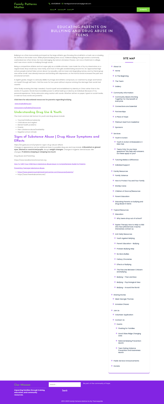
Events (69, 9)
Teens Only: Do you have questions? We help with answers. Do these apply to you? (130, 151)
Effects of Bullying (124, 264)
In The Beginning (122, 76)
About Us (117, 66)
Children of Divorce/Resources (127, 191)
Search (64, 390)
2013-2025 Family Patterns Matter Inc (75, 401)
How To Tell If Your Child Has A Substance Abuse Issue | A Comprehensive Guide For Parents (49, 164)
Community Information (123, 93)
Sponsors (119, 127)
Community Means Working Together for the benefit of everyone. (126, 99)
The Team (119, 81)
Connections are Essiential (126, 106)
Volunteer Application (124, 315)
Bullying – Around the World (128, 287)
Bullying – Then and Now (126, 277)
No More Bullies (123, 254)
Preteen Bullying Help (125, 249)
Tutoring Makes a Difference (126, 160)
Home (117, 71)
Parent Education (122, 196)
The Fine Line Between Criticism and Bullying (130, 270)
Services (61, 9)
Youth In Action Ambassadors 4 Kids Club (129, 143)
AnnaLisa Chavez (122, 304)
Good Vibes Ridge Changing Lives (129, 334)
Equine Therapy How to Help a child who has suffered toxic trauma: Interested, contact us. (129, 226)
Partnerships (120, 111)
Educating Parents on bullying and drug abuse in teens (129, 202)
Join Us (116, 310)
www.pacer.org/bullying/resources (27, 108)
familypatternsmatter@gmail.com (77, 4)
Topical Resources (121, 210)
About (52, 9)
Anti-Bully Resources (123, 234)
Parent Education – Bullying (128, 243)
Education (119, 214)
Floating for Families (126, 328)
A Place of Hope (121, 117)
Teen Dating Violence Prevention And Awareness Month (129, 350)
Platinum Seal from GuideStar (127, 122)
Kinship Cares (120, 186)
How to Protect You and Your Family (129, 180)
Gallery (118, 86)
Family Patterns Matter (25, 6)
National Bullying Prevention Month (129, 342)
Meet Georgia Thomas (124, 299)
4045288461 (55, 4)
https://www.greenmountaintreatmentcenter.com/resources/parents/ (45, 172)
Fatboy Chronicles (124, 259)
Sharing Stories (120, 295)
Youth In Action (121, 138)
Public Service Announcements (126, 361)
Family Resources (121, 171)
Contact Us (119, 320)
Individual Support (122, 165)
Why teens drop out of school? (129, 218)
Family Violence (121, 175)
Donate (117, 366)
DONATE (143, 9)
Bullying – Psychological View (128, 282)
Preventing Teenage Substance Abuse (29, 168)
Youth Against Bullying (126, 238)
